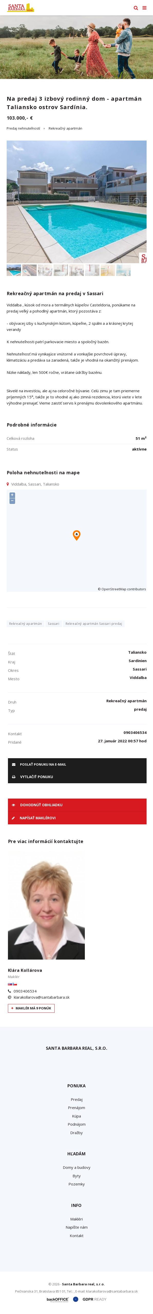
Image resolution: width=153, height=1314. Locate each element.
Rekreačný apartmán (65, 128)
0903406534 (25, 991)
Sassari (53, 623)
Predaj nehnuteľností (23, 128)
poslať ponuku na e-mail (39, 764)
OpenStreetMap (113, 589)
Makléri (76, 1218)
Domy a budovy (76, 1167)
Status (12, 449)
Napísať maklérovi (34, 818)
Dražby (76, 1132)
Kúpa (76, 1116)
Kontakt (77, 1235)
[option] (76, 47)
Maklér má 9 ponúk (31, 1008)
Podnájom (77, 1124)
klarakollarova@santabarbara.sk (41, 997)
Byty (77, 1175)
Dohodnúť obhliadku (37, 805)
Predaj (77, 1099)
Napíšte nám (77, 1227)
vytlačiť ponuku (32, 777)
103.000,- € (20, 118)
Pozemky (76, 1183)
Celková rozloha (20, 438)
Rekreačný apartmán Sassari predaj (94, 623)
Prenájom (76, 1107)
